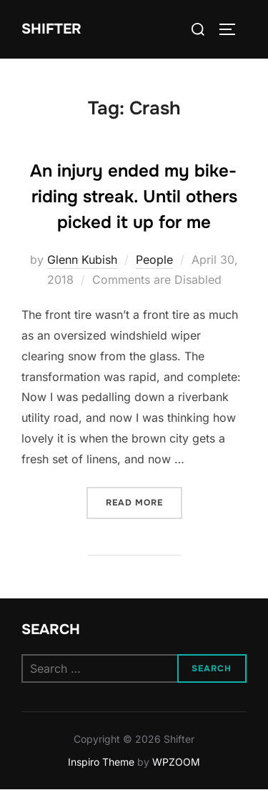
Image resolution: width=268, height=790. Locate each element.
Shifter (51, 29)
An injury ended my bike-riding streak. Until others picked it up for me (133, 196)
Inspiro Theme (101, 762)
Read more (144, 501)
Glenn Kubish (82, 259)
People (154, 259)
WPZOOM (176, 762)
